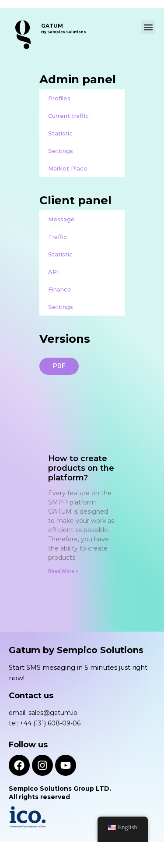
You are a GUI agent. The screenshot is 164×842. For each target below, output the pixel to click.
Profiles (59, 98)
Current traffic (68, 115)
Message (61, 219)
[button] (148, 27)
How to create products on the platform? (81, 468)
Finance (59, 289)
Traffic (57, 236)
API (53, 271)
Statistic (60, 133)
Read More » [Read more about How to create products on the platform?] (63, 571)
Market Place (67, 168)
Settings (60, 150)
